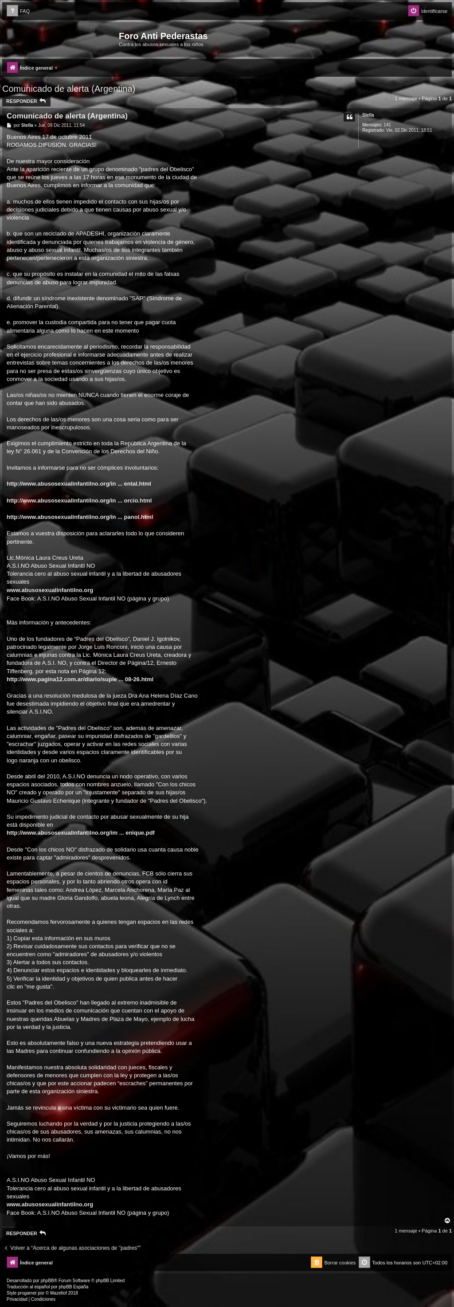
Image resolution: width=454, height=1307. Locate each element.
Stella (368, 115)
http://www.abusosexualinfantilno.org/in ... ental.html (79, 483)
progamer (27, 1293)
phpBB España (73, 1286)
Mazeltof (58, 1293)
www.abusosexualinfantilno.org (50, 590)
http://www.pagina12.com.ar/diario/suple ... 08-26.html (80, 679)
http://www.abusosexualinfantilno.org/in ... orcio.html (79, 500)
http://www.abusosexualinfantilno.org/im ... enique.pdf (81, 832)
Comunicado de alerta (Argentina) (68, 89)
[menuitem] (18, 11)
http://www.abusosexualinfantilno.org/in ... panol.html (80, 517)
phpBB (47, 1280)
